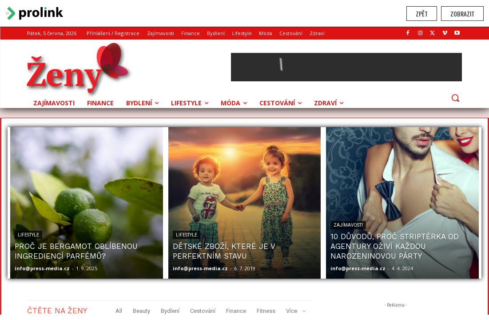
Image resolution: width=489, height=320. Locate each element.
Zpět (422, 13)
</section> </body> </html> (244, 171)
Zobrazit (462, 13)
